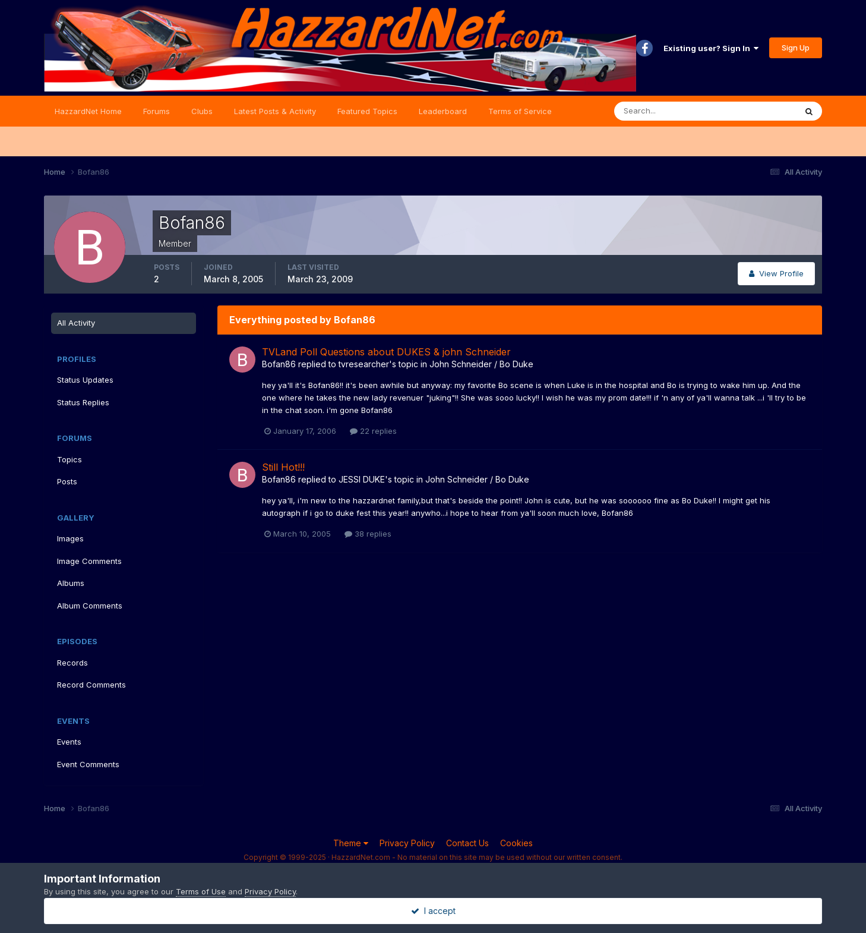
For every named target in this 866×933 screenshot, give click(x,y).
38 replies (367, 533)
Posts (67, 481)
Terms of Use (201, 891)
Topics (69, 459)
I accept (433, 911)
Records (72, 662)
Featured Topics (367, 111)
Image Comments (89, 561)
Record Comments (91, 684)
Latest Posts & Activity (275, 111)
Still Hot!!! (283, 467)
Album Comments (89, 605)
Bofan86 (279, 364)
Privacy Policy (407, 843)
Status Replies (83, 402)
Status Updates (85, 379)
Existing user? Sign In (710, 48)
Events (69, 741)
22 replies (373, 431)
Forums (156, 111)
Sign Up (796, 47)
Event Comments (88, 764)
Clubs (202, 111)
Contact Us (467, 843)
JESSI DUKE (362, 479)
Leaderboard (443, 111)
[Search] (666, 111)
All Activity (76, 322)
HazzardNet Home (88, 111)
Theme (350, 843)
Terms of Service (520, 111)
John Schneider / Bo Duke (481, 364)
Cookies (516, 843)
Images (70, 538)
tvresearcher (364, 364)
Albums (70, 583)
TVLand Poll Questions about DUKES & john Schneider (386, 352)
